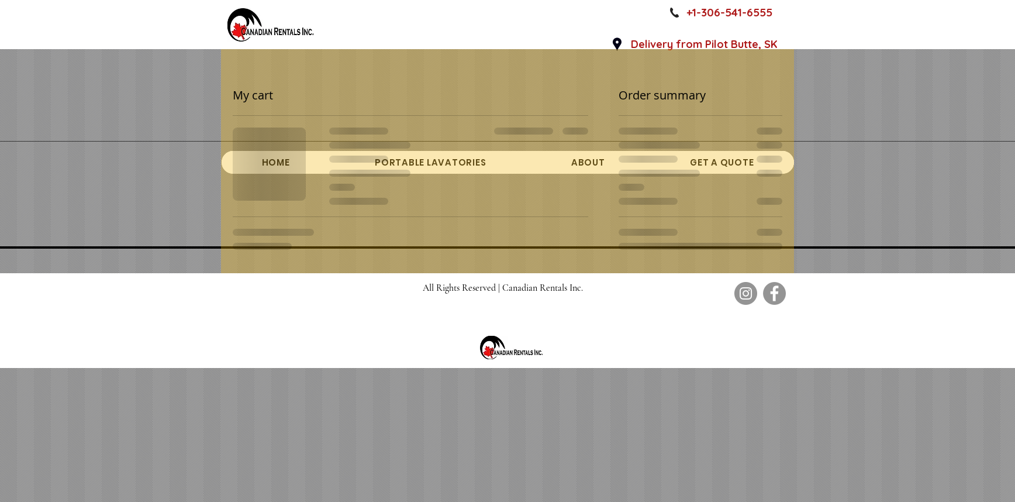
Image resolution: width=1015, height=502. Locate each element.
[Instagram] (745, 293)
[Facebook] (774, 293)
